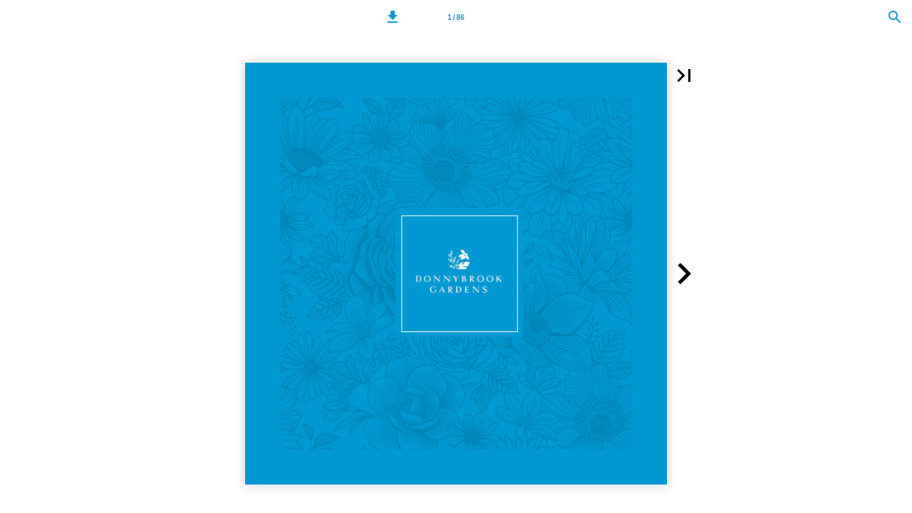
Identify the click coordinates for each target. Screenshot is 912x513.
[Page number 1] (456, 17)
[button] (392, 17)
